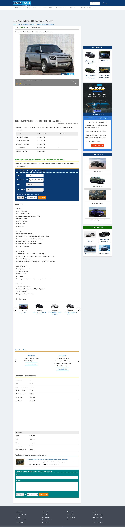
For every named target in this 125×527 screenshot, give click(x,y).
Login (106, 3)
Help (94, 515)
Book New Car (70, 515)
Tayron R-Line (24, 313)
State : (19, 184)
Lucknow (47, 522)
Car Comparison (71, 517)
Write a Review (74, 84)
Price (17, 27)
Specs (28, 27)
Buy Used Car (31, 8)
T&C (94, 522)
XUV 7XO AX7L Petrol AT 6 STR (54, 313)
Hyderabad (50, 520)
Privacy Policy (99, 522)
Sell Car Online (19, 8)
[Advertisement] (62, 14)
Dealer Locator (70, 520)
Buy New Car (74, 8)
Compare (73, 81)
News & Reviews (36, 27)
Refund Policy (99, 515)
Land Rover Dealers (21, 350)
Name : (19, 175)
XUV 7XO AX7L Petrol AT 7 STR (39, 313)
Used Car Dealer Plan (45, 8)
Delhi (43, 522)
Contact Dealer (31, 364)
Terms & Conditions (35, 194)
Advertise (95, 520)
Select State (95, 3)
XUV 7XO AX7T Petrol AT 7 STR (70, 313)
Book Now (42, 198)
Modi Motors (31, 355)
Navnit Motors (62, 355)
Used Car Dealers (61, 8)
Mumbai (44, 515)
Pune (48, 515)
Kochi (48, 517)
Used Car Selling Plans (21, 515)
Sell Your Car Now (97, 145)
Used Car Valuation (21, 522)
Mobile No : (20, 180)
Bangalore (44, 520)
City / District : (21, 190)
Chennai (44, 517)
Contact (100, 517)
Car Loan (18, 517)
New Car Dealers (86, 8)
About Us (95, 517)
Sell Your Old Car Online (97, 114)
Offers (23, 27)
